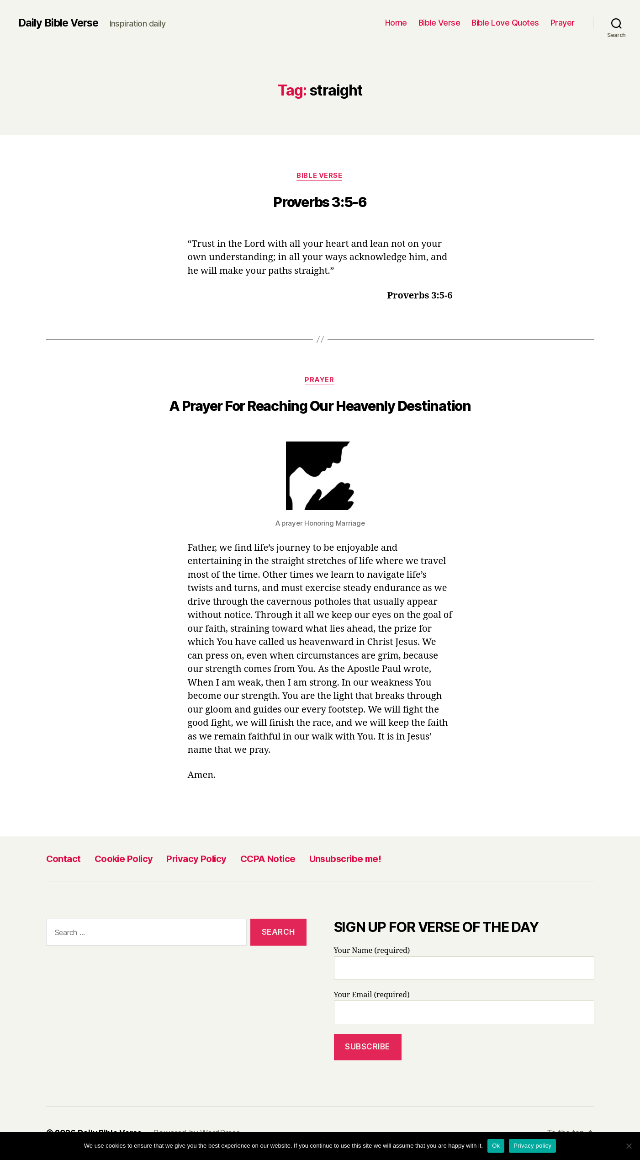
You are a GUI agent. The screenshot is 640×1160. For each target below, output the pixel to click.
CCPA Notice (268, 860)
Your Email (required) (464, 1009)
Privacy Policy (196, 860)
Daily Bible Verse (60, 22)
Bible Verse (439, 22)
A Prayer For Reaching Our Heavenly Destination (320, 407)
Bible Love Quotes (505, 22)
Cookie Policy (124, 860)
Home (396, 22)
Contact (63, 860)
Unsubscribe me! (345, 860)
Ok (496, 1145)
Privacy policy (532, 1145)
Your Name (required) (464, 964)
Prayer (562, 22)
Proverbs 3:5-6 (320, 202)
